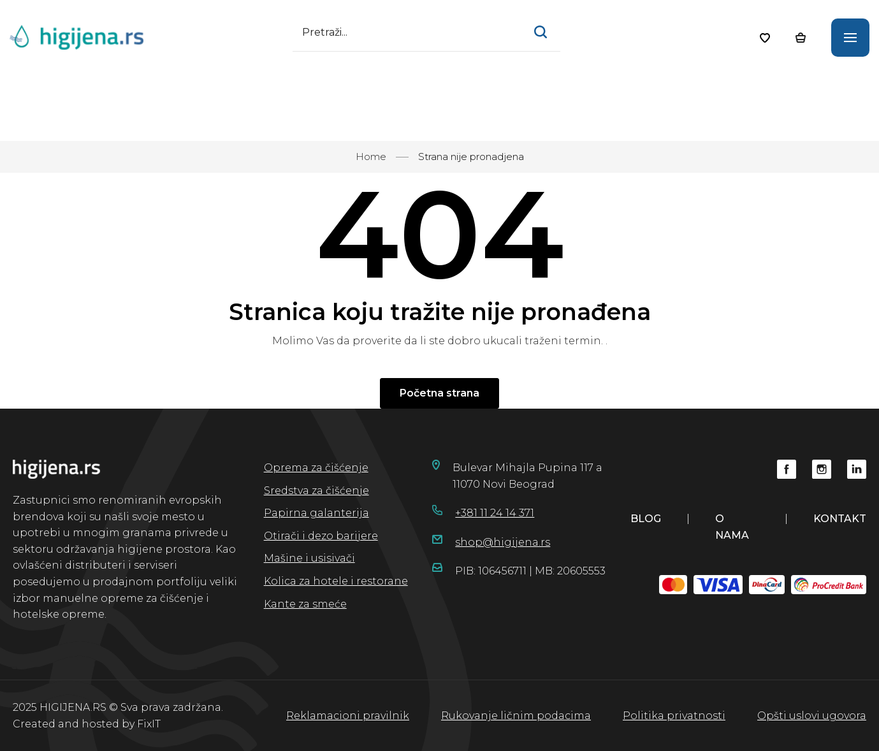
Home (371, 156)
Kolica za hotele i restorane (336, 581)
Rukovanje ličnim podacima (516, 716)
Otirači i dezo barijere (321, 536)
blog (645, 519)
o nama (732, 527)
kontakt (839, 519)
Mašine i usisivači (309, 558)
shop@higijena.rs (502, 542)
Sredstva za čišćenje (316, 491)
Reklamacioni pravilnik (347, 716)
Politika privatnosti (674, 716)
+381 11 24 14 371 (494, 513)
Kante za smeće (305, 604)
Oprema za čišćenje (316, 468)
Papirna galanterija (316, 513)
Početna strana (439, 393)
